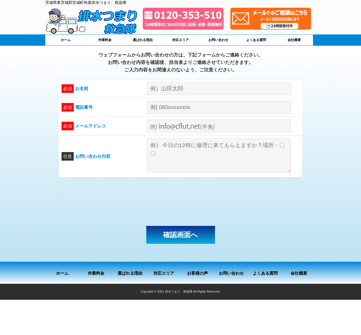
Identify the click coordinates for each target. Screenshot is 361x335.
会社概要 (294, 40)
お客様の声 (197, 273)
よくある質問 (256, 40)
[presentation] (180, 201)
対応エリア (180, 40)
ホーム (66, 40)
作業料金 (105, 40)
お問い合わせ (218, 40)
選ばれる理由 (143, 40)
